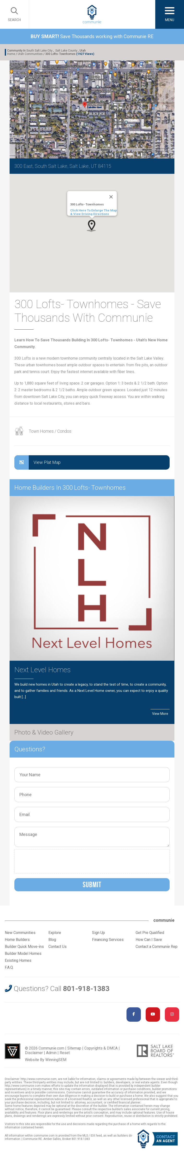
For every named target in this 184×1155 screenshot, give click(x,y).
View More (160, 714)
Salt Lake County (66, 50)
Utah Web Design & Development (12, 1051)
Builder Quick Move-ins (24, 946)
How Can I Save (149, 939)
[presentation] (53, 861)
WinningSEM (55, 1059)
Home (11, 54)
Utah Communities (30, 54)
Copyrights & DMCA (101, 1048)
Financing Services (108, 939)
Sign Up (98, 932)
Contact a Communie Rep (157, 946)
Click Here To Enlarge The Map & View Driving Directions (93, 212)
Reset (65, 1052)
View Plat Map (37, 462)
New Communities (20, 932)
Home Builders (17, 939)
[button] (91, 225)
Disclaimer (34, 1052)
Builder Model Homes (23, 953)
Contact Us (57, 946)
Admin (51, 1052)
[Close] (111, 197)
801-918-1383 (86, 988)
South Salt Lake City (39, 50)
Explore (54, 932)
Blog (52, 939)
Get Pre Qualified (150, 932)
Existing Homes (18, 960)
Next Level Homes (42, 669)
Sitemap (74, 1048)
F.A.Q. (9, 967)
